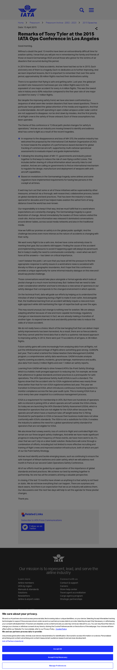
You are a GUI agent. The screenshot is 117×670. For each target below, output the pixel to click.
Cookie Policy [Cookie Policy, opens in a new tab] (61, 632)
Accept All (57, 652)
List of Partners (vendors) (12, 644)
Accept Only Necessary (57, 660)
